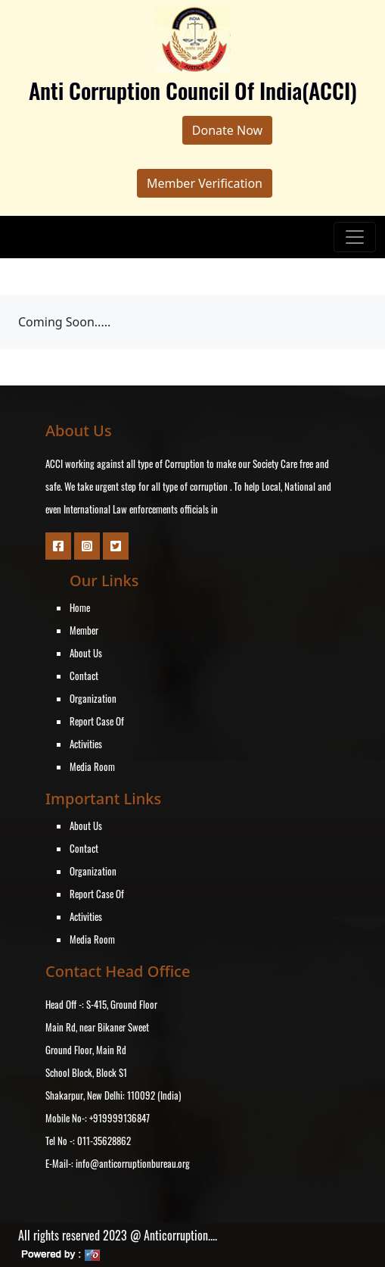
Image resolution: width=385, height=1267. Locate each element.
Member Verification (204, 183)
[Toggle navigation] (355, 237)
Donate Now (227, 130)
